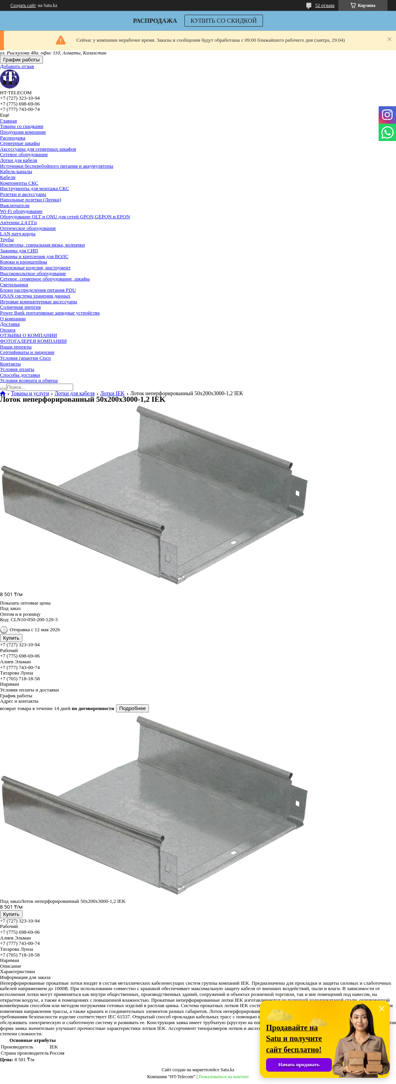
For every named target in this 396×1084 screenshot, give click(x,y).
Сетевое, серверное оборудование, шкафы (45, 279)
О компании (13, 318)
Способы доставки (20, 375)
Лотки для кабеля (18, 160)
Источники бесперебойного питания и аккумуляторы (56, 166)
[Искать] (3, 389)
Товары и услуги (30, 393)
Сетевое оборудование (24, 154)
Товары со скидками (21, 126)
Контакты (10, 364)
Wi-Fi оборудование (21, 211)
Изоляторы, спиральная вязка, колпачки (42, 245)
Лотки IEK (112, 393)
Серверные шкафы (20, 143)
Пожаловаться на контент (224, 1076)
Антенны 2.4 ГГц (18, 222)
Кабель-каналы (16, 171)
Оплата (7, 330)
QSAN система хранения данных (35, 296)
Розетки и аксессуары (23, 194)
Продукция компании (23, 132)
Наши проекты (16, 347)
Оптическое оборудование (28, 228)
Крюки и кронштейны (23, 262)
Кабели (7, 177)
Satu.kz (227, 1069)
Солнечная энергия (20, 307)
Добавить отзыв (17, 66)
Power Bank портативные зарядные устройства (50, 313)
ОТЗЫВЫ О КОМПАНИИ (28, 335)
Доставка (10, 324)
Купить (11, 638)
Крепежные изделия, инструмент (35, 267)
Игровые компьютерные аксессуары (38, 301)
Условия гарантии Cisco (25, 358)
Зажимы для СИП (19, 250)
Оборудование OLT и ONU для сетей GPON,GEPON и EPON (65, 216)
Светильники (14, 284)
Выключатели (14, 205)
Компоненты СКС (19, 183)
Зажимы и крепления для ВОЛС (34, 256)
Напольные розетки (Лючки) (30, 199)
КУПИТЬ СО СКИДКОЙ (224, 20)
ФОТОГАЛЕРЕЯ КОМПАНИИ (33, 341)
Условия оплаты (17, 369)
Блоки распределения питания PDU (38, 290)
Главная (8, 121)
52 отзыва (325, 5)
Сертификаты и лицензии (27, 352)
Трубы (7, 239)
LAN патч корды (18, 233)
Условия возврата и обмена (29, 380)
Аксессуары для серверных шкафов (38, 149)
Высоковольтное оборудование (33, 273)
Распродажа (13, 138)
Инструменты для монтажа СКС (34, 188)
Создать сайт (23, 5)
